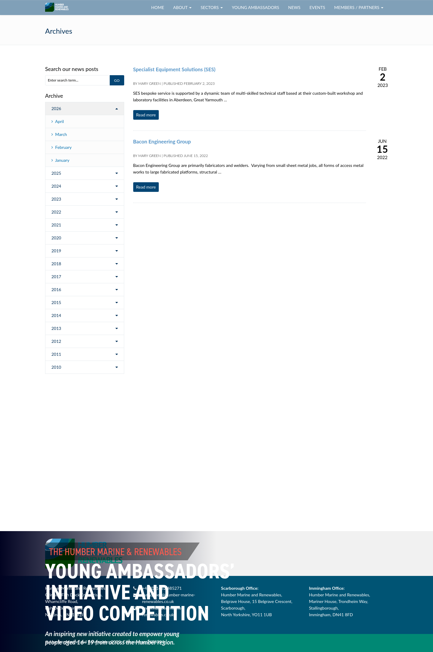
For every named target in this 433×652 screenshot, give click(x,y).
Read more (146, 114)
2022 (56, 211)
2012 (56, 341)
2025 (56, 173)
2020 (56, 237)
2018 (56, 263)
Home (157, 7)
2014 (56, 315)
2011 (56, 354)
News (294, 7)
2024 (56, 186)
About (182, 7)
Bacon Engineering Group (162, 141)
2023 (56, 198)
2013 (56, 328)
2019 (56, 250)
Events (317, 7)
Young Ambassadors (255, 7)
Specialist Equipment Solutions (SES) (174, 69)
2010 (56, 367)
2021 (56, 224)
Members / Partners (358, 7)
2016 (56, 289)
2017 (56, 276)
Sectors (212, 7)
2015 (56, 302)
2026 (56, 108)
